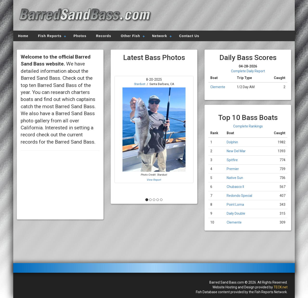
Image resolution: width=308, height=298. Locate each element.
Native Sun (235, 178)
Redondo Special (239, 196)
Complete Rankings (248, 126)
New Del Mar (236, 151)
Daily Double (236, 213)
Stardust (139, 84)
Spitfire (232, 160)
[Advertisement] (222, 16)
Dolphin (232, 142)
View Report (154, 179)
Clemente (217, 87)
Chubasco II (235, 187)
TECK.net (281, 287)
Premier (233, 169)
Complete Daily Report (248, 71)
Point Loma (235, 204)
